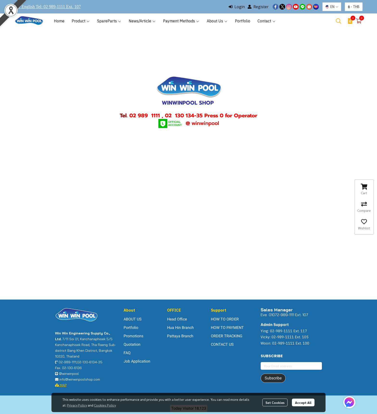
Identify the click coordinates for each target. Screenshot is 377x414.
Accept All (303, 402)
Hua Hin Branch (180, 327)
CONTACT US (222, 344)
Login (237, 6)
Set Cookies (274, 402)
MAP (61, 385)
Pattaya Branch (180, 336)
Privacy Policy (77, 405)
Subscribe (273, 378)
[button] (331, 6)
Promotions (133, 336)
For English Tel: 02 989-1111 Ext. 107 (47, 6)
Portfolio (131, 327)
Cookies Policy (105, 405)
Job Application (137, 361)
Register (258, 6)
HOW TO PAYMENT (227, 327)
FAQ (127, 353)
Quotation (132, 344)
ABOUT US (133, 319)
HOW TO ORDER (225, 319)
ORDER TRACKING (226, 336)
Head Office (177, 319)
